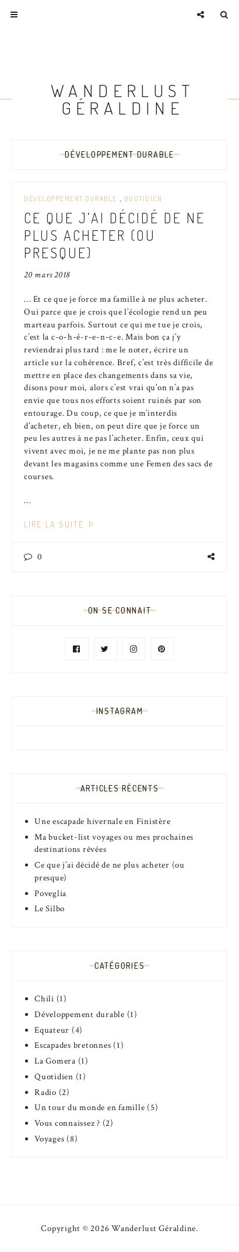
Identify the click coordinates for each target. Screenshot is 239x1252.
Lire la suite (60, 524)
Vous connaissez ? (67, 1123)
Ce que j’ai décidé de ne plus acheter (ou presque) (114, 235)
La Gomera (55, 1060)
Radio (45, 1092)
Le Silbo (49, 908)
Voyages (49, 1138)
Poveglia (50, 893)
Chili (44, 998)
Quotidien (143, 198)
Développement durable (70, 198)
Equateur (51, 1030)
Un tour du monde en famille (89, 1107)
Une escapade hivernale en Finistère (102, 821)
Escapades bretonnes (72, 1045)
